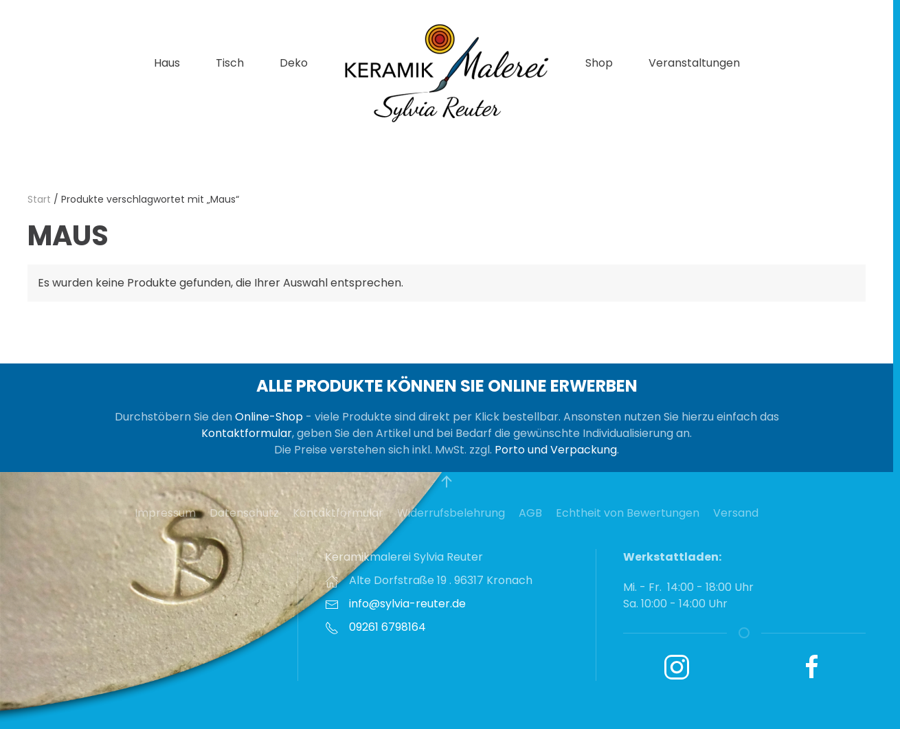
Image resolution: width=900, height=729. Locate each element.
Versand (735, 513)
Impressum (165, 513)
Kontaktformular (246, 433)
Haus (167, 63)
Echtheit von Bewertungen (627, 513)
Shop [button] (599, 63)
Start (39, 199)
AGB (530, 513)
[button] (446, 481)
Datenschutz (244, 513)
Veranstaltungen (694, 63)
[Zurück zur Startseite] (447, 72)
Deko (294, 63)
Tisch (230, 63)
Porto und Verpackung (556, 450)
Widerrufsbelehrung (451, 513)
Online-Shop (269, 417)
